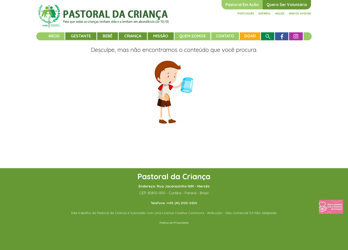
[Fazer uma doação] (331, 206)
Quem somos (192, 36)
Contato (225, 36)
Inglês (279, 13)
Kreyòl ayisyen (300, 13)
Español (265, 13)
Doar (250, 35)
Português (246, 13)
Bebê (107, 35)
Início (54, 36)
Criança (132, 35)
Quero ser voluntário (287, 4)
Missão (160, 35)
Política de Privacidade (174, 222)
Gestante (81, 35)
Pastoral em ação (242, 4)
